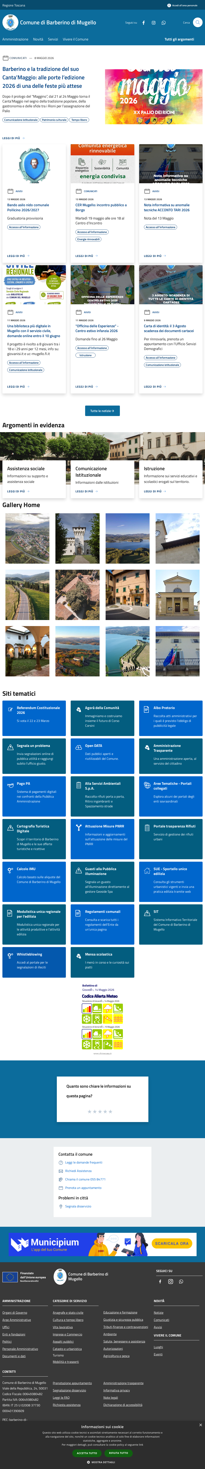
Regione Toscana (13, 5)
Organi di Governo (14, 1312)
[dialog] (102, 1445)
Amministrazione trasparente (123, 1383)
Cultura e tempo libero (68, 1319)
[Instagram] (152, 22)
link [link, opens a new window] (141, 1444)
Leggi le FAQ (61, 1397)
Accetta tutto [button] (87, 1453)
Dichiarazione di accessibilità (122, 1404)
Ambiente (110, 1334)
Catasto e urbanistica (67, 1348)
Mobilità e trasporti (66, 1361)
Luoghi (158, 1347)
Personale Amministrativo (20, 1348)
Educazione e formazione (120, 1312)
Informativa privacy (116, 1390)
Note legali (110, 1397)
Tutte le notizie (102, 410)
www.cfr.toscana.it (103, 1053)
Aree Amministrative (16, 1319)
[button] (102, 1462)
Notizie (158, 1312)
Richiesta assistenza (67, 1404)
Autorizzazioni (113, 1348)
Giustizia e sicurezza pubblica (123, 1319)
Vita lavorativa (63, 1327)
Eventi (158, 1354)
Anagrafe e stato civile (68, 1312)
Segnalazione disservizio (69, 1390)
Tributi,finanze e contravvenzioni (125, 1326)
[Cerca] (198, 22)
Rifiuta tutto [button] (118, 1453)
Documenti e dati (14, 1356)
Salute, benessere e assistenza (124, 1341)
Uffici (5, 1327)
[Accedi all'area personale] (182, 5)
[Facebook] (142, 22)
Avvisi (14, 191)
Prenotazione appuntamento (72, 1383)
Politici (7, 1341)
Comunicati (18, 58)
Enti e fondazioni (13, 1334)
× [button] (200, 1425)
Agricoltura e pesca (116, 1355)
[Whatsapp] (162, 22)
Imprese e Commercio (67, 1334)
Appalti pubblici (63, 1341)
